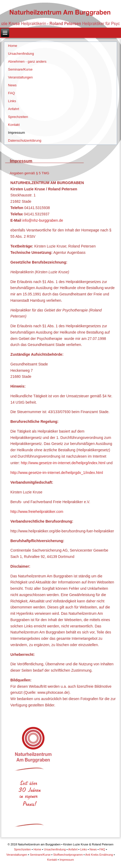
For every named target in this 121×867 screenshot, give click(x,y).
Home (12, 46)
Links (12, 101)
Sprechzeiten (18, 117)
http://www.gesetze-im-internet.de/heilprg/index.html (63, 463)
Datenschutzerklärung (24, 140)
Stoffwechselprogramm (68, 854)
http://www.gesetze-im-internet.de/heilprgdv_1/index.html (57, 472)
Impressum (16, 133)
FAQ (11, 93)
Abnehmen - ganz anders (27, 61)
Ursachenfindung (21, 54)
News (12, 85)
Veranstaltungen (20, 77)
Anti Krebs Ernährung (99, 854)
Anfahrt (13, 109)
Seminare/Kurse (20, 69)
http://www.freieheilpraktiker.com (37, 511)
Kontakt (14, 125)
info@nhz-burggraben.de (42, 220)
